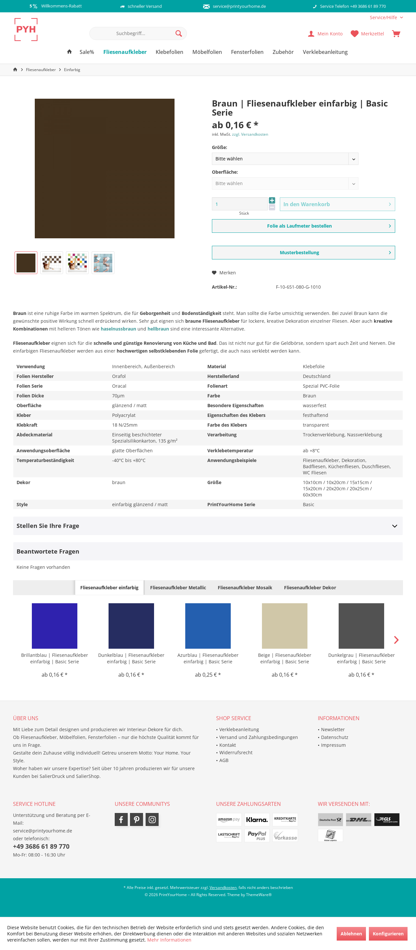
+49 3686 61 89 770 (41, 846)
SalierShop (87, 776)
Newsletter (333, 729)
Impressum (333, 745)
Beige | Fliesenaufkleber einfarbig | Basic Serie (284, 658)
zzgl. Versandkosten (250, 134)
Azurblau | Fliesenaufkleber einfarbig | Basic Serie (208, 658)
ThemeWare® (259, 894)
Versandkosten (223, 887)
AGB (223, 760)
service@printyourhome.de (239, 6)
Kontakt (227, 745)
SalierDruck (52, 776)
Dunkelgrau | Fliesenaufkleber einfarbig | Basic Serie (361, 658)
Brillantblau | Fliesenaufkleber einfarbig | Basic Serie (54, 658)
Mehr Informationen (169, 940)
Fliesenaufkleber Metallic (178, 587)
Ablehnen (351, 934)
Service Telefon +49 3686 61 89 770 (353, 6)
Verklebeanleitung (239, 729)
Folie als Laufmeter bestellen (329, 225)
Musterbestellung (335, 251)
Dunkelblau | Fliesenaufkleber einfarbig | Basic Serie (131, 658)
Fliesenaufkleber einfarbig (109, 587)
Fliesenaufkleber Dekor (310, 587)
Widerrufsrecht (236, 752)
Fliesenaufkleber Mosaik (245, 587)
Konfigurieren (388, 934)
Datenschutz (334, 737)
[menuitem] (384, 17)
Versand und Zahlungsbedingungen (258, 737)
